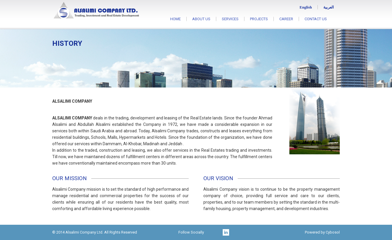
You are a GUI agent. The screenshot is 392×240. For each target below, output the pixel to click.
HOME (175, 19)
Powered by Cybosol (322, 232)
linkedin (226, 232)
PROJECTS (259, 19)
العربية (328, 7)
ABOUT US (201, 19)
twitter (218, 232)
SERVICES (230, 19)
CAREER (286, 19)
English (306, 7)
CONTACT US (316, 19)
